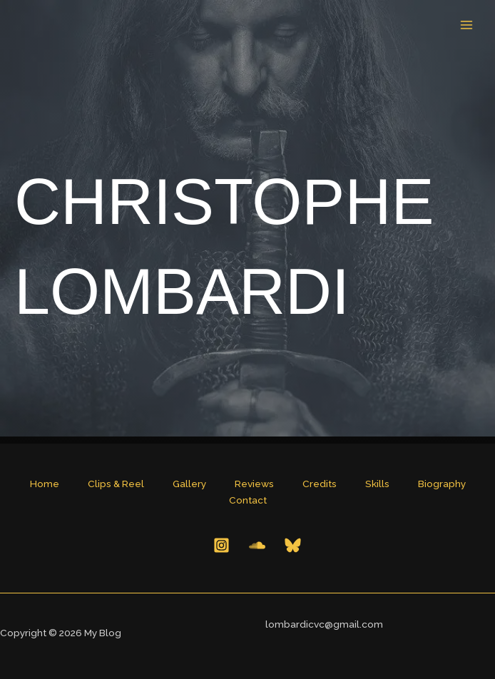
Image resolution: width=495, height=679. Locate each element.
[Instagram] (221, 545)
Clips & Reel (116, 483)
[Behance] (257, 545)
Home (44, 483)
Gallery (189, 483)
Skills (377, 483)
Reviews (254, 483)
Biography (442, 483)
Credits (319, 483)
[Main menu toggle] (466, 25)
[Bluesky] (293, 545)
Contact (248, 500)
